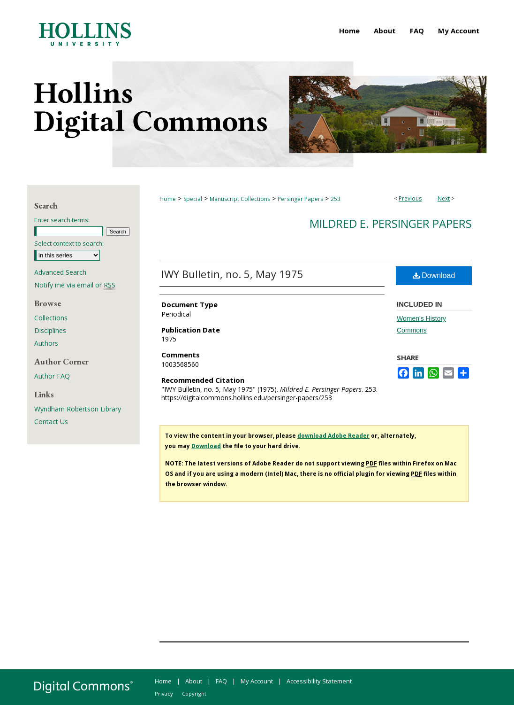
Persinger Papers (300, 199)
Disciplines (50, 330)
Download (434, 275)
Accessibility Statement (319, 681)
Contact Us (51, 421)
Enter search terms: (62, 220)
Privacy (164, 693)
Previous (410, 198)
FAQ (221, 681)
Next (444, 198)
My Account (257, 681)
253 (335, 199)
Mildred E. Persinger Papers (391, 223)
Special (192, 199)
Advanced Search (60, 272)
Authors (46, 343)
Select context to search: (69, 243)
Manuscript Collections (240, 199)
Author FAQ (52, 376)
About (193, 681)
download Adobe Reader (333, 436)
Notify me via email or (74, 284)
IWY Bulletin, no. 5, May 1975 (232, 274)
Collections (51, 317)
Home (167, 199)
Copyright (194, 693)
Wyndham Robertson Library (77, 408)
